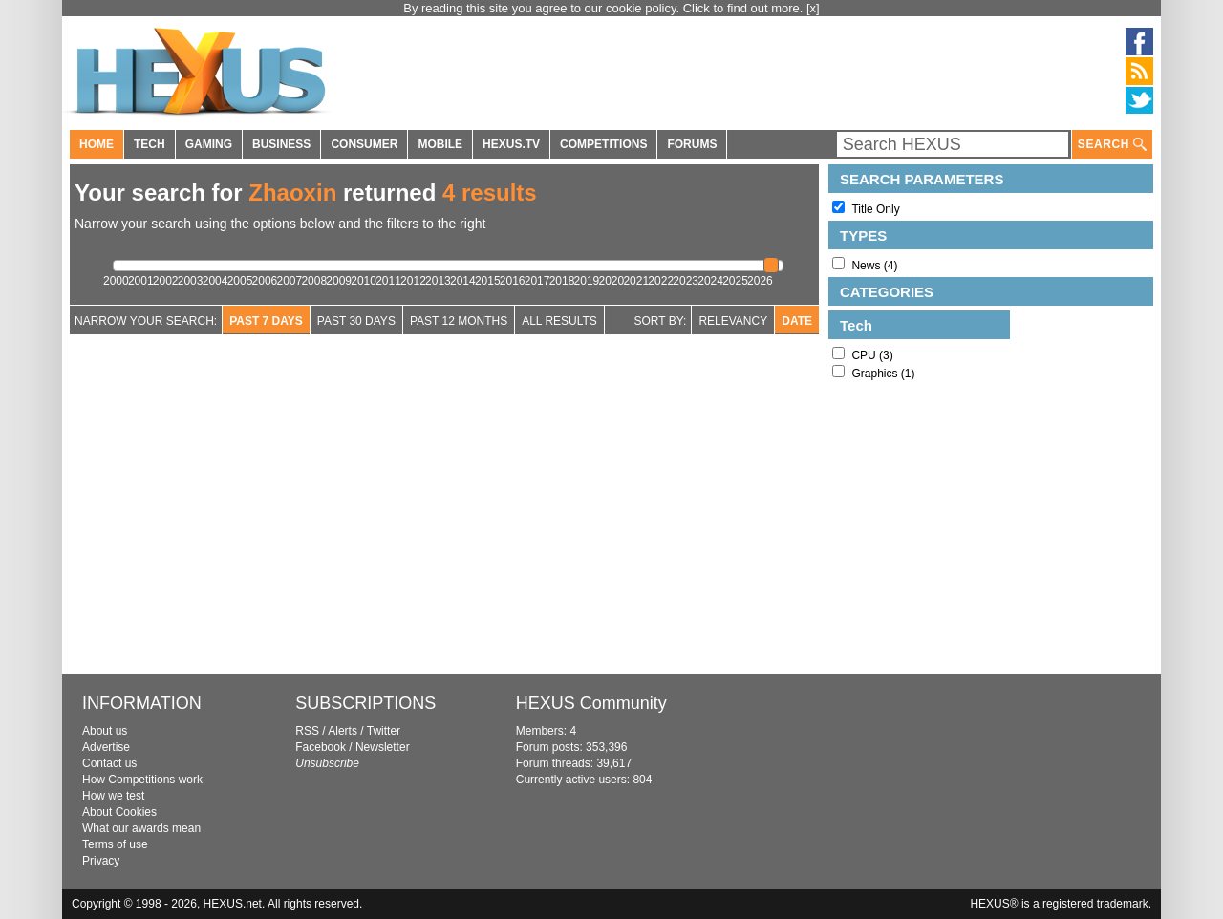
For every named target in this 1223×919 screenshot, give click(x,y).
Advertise (106, 747)
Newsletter (382, 747)
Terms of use (115, 844)
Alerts (342, 730)
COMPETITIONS (603, 144)
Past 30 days (356, 321)
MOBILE (440, 144)
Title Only (875, 209)
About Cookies (119, 812)
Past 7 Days (266, 321)
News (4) (874, 265)
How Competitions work (142, 779)
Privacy (100, 860)
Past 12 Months (458, 321)
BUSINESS (281, 144)
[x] (813, 8)
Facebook (320, 747)
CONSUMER (364, 144)
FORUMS (692, 144)
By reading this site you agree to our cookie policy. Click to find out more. (604, 8)
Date (797, 321)
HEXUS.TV (511, 144)
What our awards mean (141, 828)
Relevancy (732, 321)
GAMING (208, 144)
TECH (149, 144)
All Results (559, 321)
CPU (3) (871, 355)
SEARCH (1112, 145)
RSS (307, 730)
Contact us (109, 763)
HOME (96, 144)
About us (104, 730)
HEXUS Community (591, 703)
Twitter (383, 730)
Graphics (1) (882, 373)
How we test (113, 795)
